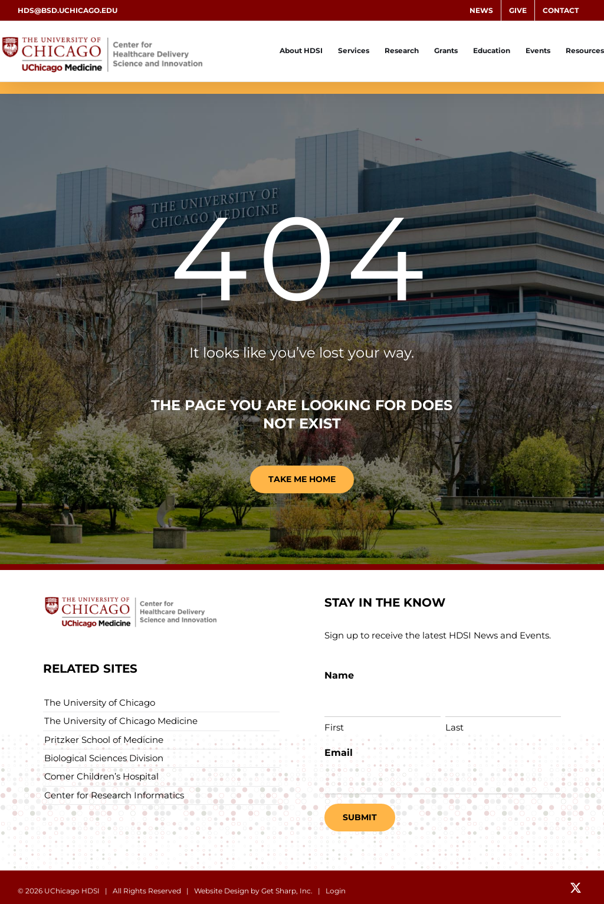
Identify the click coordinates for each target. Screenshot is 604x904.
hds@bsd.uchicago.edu (67, 10)
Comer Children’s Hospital (101, 776)
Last (454, 727)
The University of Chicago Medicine (121, 720)
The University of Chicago (99, 702)
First (334, 727)
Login (336, 890)
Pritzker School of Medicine (103, 739)
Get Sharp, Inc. (287, 890)
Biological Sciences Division (103, 758)
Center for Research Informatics (114, 795)
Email (338, 752)
